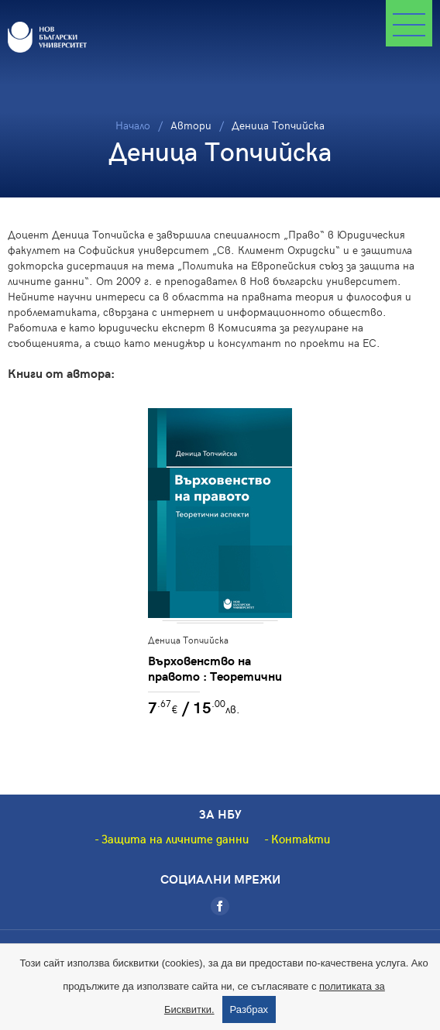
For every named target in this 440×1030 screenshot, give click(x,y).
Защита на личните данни (175, 838)
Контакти (300, 838)
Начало (132, 125)
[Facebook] (220, 906)
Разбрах (249, 1009)
